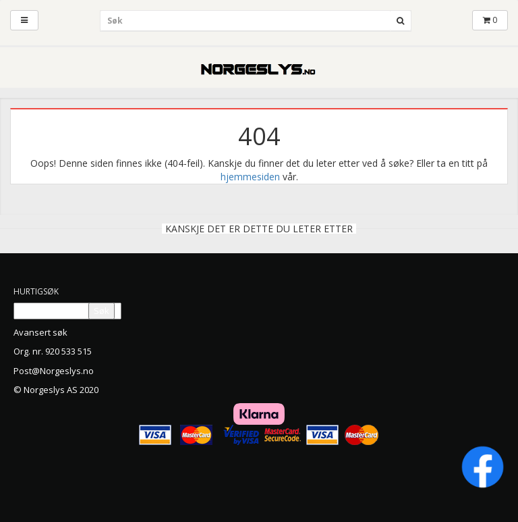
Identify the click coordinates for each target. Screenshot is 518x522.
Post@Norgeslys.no (53, 371)
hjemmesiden (250, 176)
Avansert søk (40, 332)
